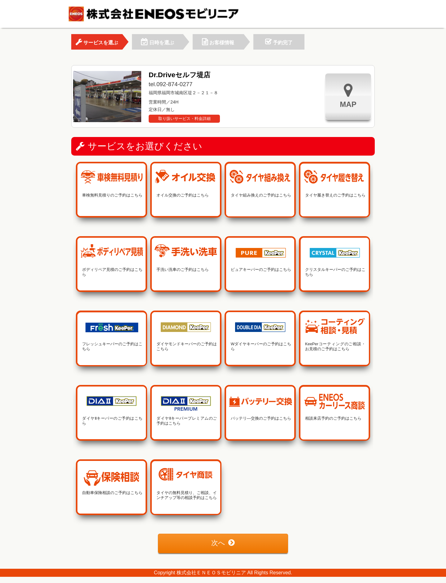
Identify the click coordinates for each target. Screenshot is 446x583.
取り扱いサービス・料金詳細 (184, 118)
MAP (348, 95)
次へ (223, 543)
